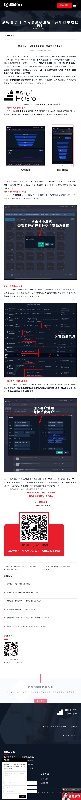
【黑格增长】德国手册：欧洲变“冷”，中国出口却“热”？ (28, 618)
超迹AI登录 (64, 5)
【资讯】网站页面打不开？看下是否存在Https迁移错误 (26, 626)
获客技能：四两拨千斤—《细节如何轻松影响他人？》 (26, 601)
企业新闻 (36, 28)
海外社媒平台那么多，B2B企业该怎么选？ (22, 609)
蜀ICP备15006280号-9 (52, 792)
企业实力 (44, 783)
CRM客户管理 (28, 768)
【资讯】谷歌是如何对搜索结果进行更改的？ (22, 593)
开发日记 (45, 28)
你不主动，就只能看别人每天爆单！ (19, 584)
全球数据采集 (9, 757)
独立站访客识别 (28, 757)
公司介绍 (44, 779)
